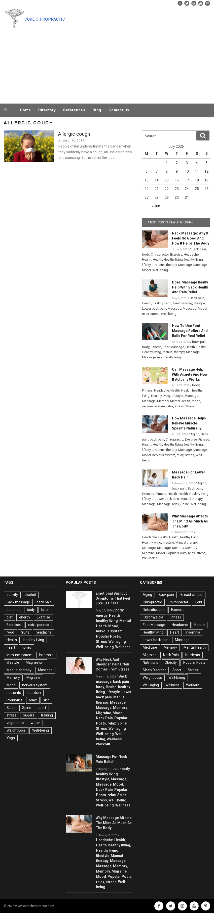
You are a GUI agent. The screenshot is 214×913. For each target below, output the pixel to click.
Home (25, 110)
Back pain (199, 249)
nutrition (34, 693)
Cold (198, 602)
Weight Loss (16, 730)
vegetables (15, 723)
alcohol (30, 595)
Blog (97, 110)
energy (24, 617)
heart (11, 647)
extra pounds (38, 625)
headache (44, 632)
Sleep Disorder (154, 670)
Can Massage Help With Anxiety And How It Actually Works (189, 374)
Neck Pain (104, 718)
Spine (185, 504)
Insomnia (46, 655)
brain (45, 610)
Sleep (11, 708)
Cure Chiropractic (44, 19)
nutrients (14, 693)
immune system (19, 655)
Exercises (14, 625)
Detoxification (154, 610)
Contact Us (119, 110)
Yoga (11, 738)
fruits (25, 632)
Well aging (117, 642)
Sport (176, 670)
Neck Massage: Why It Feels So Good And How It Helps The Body (190, 238)
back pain (157, 439)
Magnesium (35, 662)
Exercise (176, 254)
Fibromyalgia (153, 617)
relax (145, 314)
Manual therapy (166, 265)
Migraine (148, 553)
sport (42, 708)
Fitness (156, 347)
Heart (174, 632)
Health (146, 259)
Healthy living (173, 259)
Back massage (18, 602)
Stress (190, 406)
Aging (195, 434)
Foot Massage (173, 347)
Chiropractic (174, 439)
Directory (47, 110)
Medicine (150, 647)
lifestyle (147, 265)
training (47, 715)
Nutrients (192, 655)
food (10, 632)
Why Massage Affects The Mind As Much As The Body (190, 521)
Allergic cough (74, 134)
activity (12, 595)
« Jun (156, 206)
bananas (13, 610)
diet (10, 617)
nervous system (153, 406)
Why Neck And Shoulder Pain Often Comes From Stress (112, 664)
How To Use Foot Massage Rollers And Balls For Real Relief (190, 331)
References (74, 110)
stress (154, 314)
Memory (163, 401)
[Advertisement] (107, 65)
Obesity (171, 662)
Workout (103, 744)
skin (46, 700)
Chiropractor (160, 254)
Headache (191, 254)
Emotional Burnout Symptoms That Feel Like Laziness (113, 598)
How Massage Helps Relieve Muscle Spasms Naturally (189, 423)
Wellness (122, 647)
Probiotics (14, 700)
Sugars (28, 715)
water (35, 723)
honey (26, 647)
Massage (185, 265)
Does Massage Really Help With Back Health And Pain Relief (190, 287)
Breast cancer (192, 595)
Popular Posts (176, 553)
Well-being (160, 270)
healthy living (193, 259)
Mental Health (180, 401)
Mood (146, 270)
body (145, 254)
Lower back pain (154, 308)
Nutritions (150, 662)
